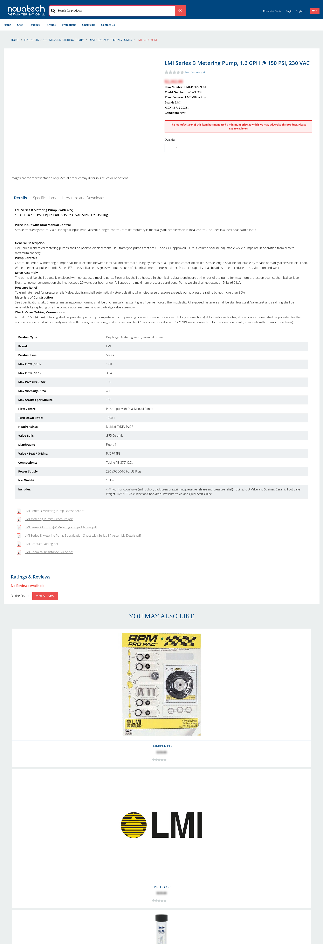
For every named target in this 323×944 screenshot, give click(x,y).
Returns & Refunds (16, 842)
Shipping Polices (14, 847)
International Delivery (100, 847)
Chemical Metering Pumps (64, 39)
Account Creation (97, 842)
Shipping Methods (98, 852)
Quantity (170, 139)
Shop (20, 24)
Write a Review (45, 355)
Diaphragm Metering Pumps (110, 39)
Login (289, 11)
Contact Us (108, 24)
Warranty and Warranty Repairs (25, 852)
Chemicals (88, 24)
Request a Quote (272, 11)
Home (7, 24)
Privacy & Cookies (255, 842)
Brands (51, 24)
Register (300, 11)
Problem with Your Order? (182, 852)
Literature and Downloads (83, 197)
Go (180, 10)
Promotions (69, 24)
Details (20, 197)
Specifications (44, 197)
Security (248, 847)
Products (34, 24)
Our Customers (175, 847)
